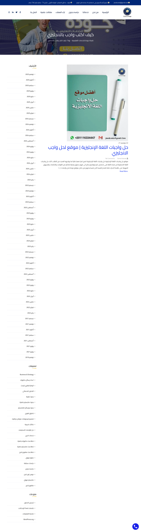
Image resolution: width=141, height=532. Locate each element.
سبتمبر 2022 (29, 268)
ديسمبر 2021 (29, 318)
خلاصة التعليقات (28, 513)
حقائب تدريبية (29, 424)
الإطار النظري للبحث (27, 385)
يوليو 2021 (30, 346)
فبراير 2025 (30, 113)
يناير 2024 (30, 179)
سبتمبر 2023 (29, 201)
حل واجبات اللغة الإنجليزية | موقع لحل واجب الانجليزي (88, 150)
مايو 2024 (30, 157)
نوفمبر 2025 (29, 74)
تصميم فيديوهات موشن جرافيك (23, 418)
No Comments (110, 158)
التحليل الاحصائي (28, 391)
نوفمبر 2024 (29, 124)
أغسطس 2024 (29, 140)
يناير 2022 (30, 312)
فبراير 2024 (30, 174)
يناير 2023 (30, 246)
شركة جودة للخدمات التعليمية (82, 40)
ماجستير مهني (29, 480)
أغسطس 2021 (29, 340)
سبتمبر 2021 (29, 335)
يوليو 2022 (30, 279)
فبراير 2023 (30, 240)
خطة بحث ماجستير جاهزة (25, 446)
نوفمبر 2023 (29, 190)
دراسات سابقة (29, 463)
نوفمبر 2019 (29, 357)
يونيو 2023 (30, 218)
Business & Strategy (27, 374)
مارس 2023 (30, 235)
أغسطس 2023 (29, 207)
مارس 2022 (30, 301)
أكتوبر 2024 (30, 129)
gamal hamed (121, 158)
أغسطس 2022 (29, 274)
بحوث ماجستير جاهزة (27, 402)
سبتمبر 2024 (29, 135)
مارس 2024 (30, 168)
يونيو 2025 (30, 90)
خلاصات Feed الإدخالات (26, 508)
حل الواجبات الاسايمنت (26, 430)
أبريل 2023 (30, 229)
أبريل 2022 (30, 296)
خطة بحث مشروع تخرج (26, 452)
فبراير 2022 (30, 307)
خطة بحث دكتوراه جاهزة (26, 441)
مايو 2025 (30, 96)
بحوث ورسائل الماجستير (26, 407)
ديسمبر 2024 (29, 118)
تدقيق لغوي (29, 413)
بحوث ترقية (30, 396)
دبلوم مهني (30, 457)
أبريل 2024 (30, 163)
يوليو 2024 (30, 146)
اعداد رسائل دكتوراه (27, 380)
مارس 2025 (30, 107)
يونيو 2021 (30, 351)
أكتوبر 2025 (30, 79)
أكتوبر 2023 (30, 196)
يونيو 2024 (30, 152)
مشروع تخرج (30, 485)
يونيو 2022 (30, 285)
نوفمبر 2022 (29, 257)
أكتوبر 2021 (30, 329)
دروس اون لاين (29, 474)
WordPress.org (28, 519)
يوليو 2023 (30, 213)
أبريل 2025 (30, 102)
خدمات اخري (29, 435)
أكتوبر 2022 (30, 263)
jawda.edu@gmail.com (122, 2)
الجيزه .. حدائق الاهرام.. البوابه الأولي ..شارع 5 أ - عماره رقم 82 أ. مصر (50, 2)
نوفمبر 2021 (29, 324)
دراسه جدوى (29, 468)
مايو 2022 (30, 290)
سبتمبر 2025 (29, 85)
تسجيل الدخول (29, 502)
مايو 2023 (30, 224)
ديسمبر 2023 (29, 185)
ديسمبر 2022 (29, 251)
